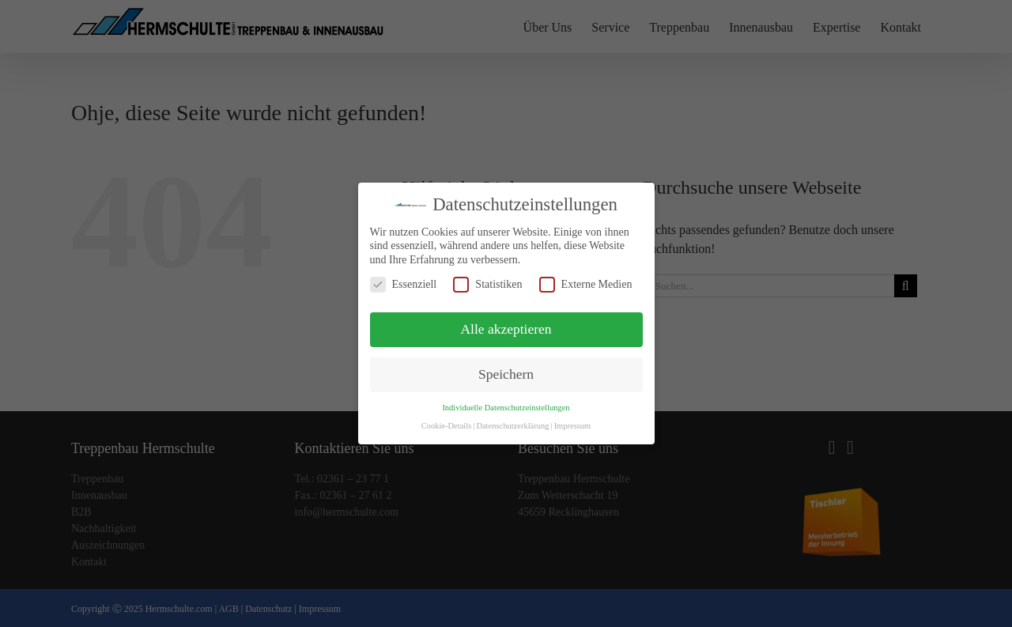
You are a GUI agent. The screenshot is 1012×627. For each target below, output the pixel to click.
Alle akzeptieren (505, 329)
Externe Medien (585, 284)
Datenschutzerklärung (512, 425)
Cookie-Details (446, 425)
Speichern (506, 374)
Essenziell (403, 284)
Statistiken (487, 284)
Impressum (572, 425)
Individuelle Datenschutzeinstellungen (505, 407)
